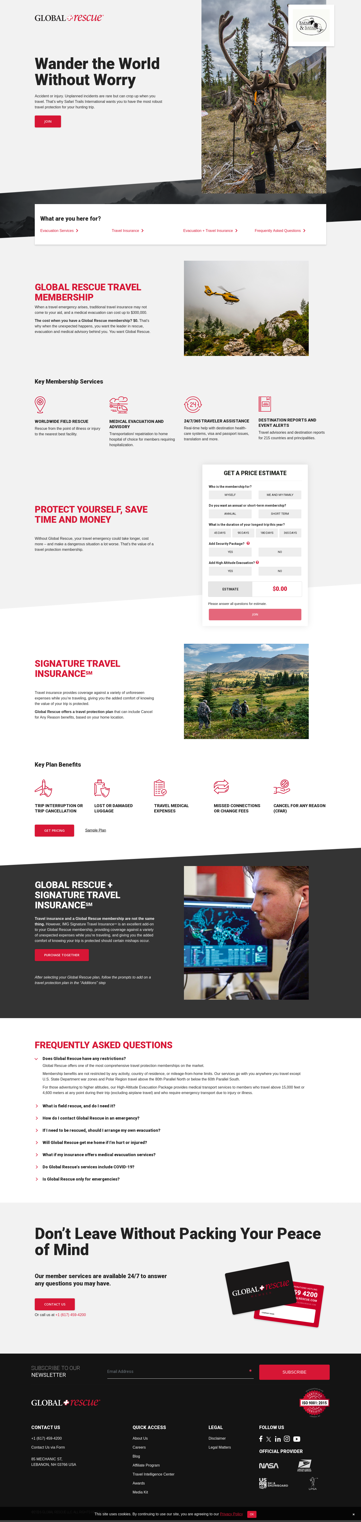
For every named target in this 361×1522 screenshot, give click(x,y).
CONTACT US (54, 1306)
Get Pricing (54, 832)
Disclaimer (217, 1440)
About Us (140, 1440)
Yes (230, 553)
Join (48, 121)
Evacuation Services (59, 231)
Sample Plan (95, 832)
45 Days (220, 533)
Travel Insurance (128, 231)
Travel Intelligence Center (154, 1476)
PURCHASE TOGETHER (61, 957)
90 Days (243, 533)
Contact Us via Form (48, 1449)
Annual (230, 514)
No (280, 553)
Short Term (280, 514)
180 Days (267, 533)
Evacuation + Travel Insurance (210, 231)
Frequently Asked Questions (280, 231)
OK (252, 1514)
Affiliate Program (146, 1467)
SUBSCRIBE (294, 1374)
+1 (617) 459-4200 (70, 1317)
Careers (139, 1449)
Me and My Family (280, 495)
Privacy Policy (231, 1514)
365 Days (290, 533)
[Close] (353, 1514)
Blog (136, 1458)
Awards (139, 1485)
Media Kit (140, 1494)
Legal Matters (220, 1449)
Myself (230, 495)
